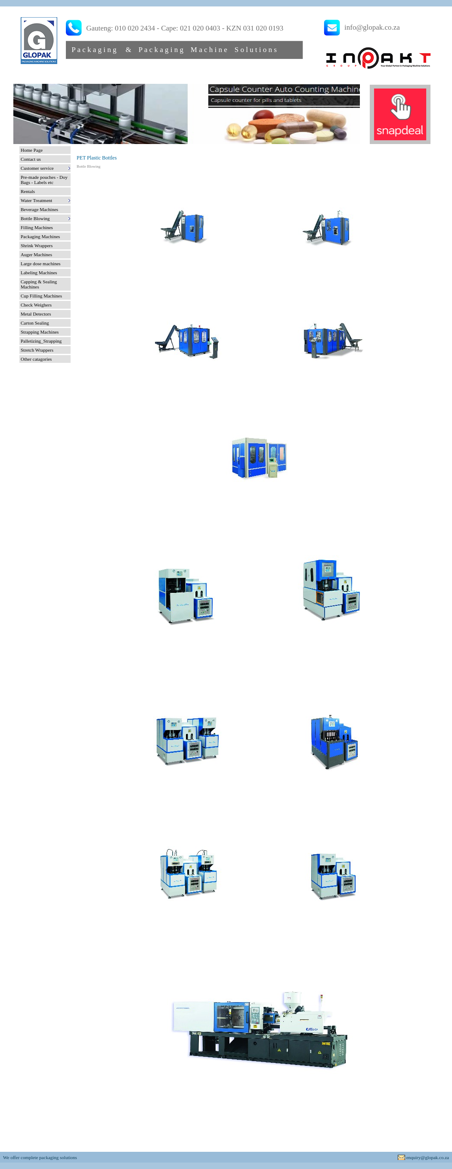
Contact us (31, 159)
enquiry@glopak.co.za (427, 1157)
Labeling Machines (39, 272)
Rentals (28, 191)
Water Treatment (36, 200)
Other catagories (36, 359)
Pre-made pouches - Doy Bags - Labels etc (44, 180)
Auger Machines (36, 254)
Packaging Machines (40, 236)
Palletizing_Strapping (41, 341)
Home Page (32, 150)
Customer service (37, 168)
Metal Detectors (36, 313)
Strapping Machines (40, 331)
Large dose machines (41, 263)
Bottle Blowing (35, 218)
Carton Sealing (35, 322)
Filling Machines (37, 227)
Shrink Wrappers (37, 245)
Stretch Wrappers (37, 350)
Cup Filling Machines (41, 295)
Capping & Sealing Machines (39, 284)
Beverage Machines (39, 209)
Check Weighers (36, 304)
